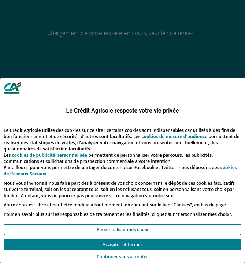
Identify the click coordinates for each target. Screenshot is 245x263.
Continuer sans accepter (122, 257)
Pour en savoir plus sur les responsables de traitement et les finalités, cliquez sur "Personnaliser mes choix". (118, 214)
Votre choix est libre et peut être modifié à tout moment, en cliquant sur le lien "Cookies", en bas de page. (115, 205)
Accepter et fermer (122, 244)
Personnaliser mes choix (122, 229)
